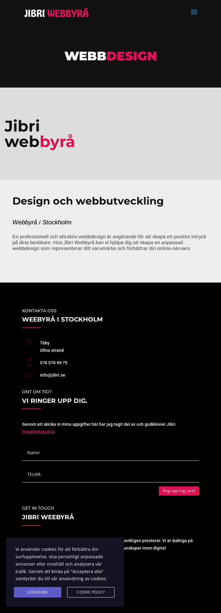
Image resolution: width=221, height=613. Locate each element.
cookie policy (90, 592)
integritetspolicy (38, 431)
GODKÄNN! (37, 592)
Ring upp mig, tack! (179, 490)
